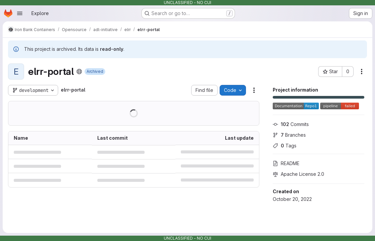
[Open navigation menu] (19, 13)
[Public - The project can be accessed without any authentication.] (79, 71)
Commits (291, 124)
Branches (289, 135)
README (286, 163)
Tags (284, 145)
